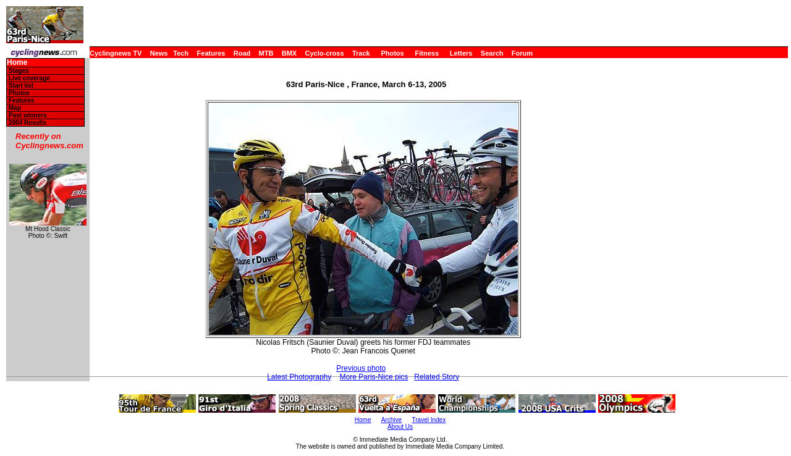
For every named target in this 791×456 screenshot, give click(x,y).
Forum (522, 53)
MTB (266, 53)
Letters (461, 53)
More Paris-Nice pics (374, 377)
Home (17, 63)
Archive (391, 419)
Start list (21, 85)
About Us (400, 426)
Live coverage (29, 78)
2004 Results (27, 122)
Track (361, 53)
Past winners (28, 115)
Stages (19, 70)
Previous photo (361, 368)
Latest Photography (299, 377)
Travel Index (429, 419)
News (159, 53)
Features (211, 53)
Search (492, 53)
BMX (289, 53)
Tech (180, 53)
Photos (392, 53)
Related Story (436, 377)
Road (242, 53)
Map (15, 107)
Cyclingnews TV (116, 53)
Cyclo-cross (324, 53)
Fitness (427, 53)
